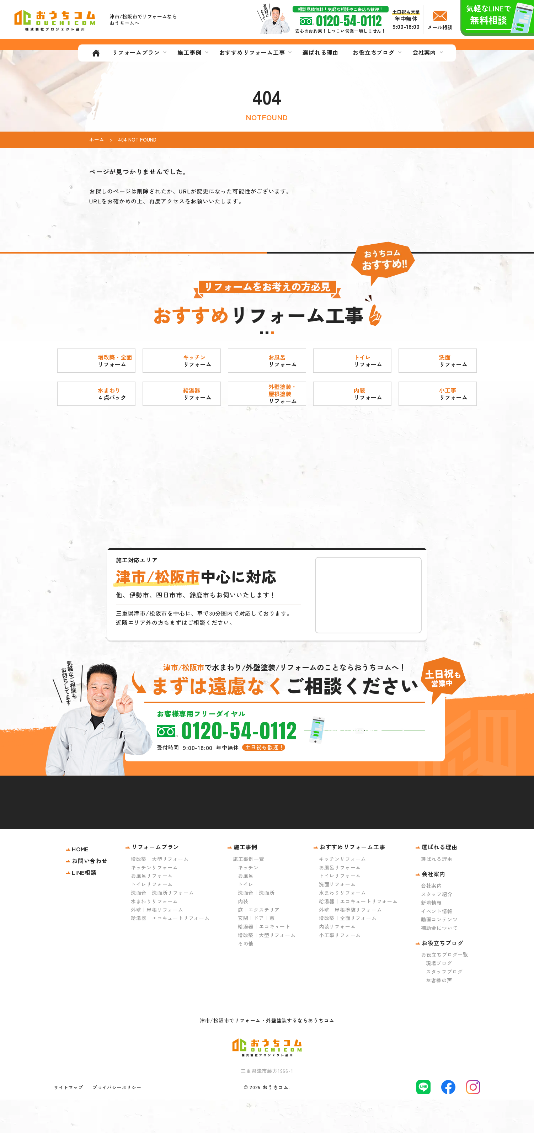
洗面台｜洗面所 (256, 926)
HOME (80, 882)
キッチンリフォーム (154, 900)
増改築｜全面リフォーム (348, 951)
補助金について (439, 961)
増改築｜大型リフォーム (160, 892)
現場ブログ (439, 996)
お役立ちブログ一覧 (444, 987)
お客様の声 (439, 1013)
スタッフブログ (444, 1005)
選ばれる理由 (437, 892)
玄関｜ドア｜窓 (256, 951)
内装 (243, 934)
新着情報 (431, 936)
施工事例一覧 (249, 892)
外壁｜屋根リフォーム (157, 942)
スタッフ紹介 (437, 927)
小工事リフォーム (340, 968)
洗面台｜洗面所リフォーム (162, 926)
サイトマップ (68, 1120)
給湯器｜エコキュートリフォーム (170, 951)
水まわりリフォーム (154, 934)
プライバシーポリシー (116, 1120)
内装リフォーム (337, 959)
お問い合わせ (90, 894)
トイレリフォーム (152, 917)
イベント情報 (437, 944)
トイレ (245, 917)
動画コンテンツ (439, 952)
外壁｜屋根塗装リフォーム (350, 942)
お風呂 (245, 909)
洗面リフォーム (337, 917)
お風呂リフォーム (152, 909)
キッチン (248, 900)
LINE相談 (84, 905)
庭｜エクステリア (259, 942)
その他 (245, 976)
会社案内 (431, 918)
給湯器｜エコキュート (264, 959)
